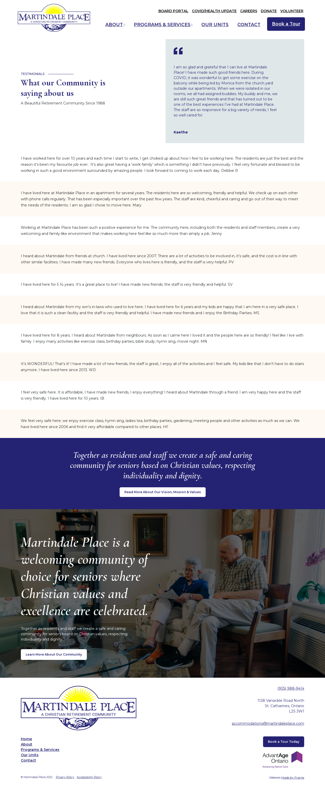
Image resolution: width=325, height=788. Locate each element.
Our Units (215, 24)
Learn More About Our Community (54, 654)
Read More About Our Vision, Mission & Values (162, 492)
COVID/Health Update (214, 11)
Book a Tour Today (283, 742)
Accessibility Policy (89, 777)
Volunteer (291, 11)
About (114, 24)
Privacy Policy (65, 777)
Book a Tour (286, 23)
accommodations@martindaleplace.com (268, 723)
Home (26, 739)
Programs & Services (162, 24)
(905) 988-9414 (290, 688)
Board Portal (173, 11)
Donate (269, 11)
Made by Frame (292, 777)
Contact (249, 24)
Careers (248, 11)
